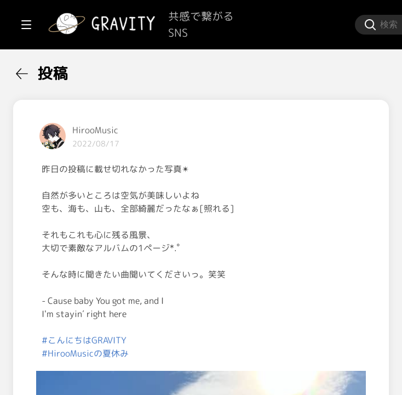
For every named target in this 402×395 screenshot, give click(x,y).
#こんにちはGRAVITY (215, 353)
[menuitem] (66, 70)
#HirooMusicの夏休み (216, 366)
